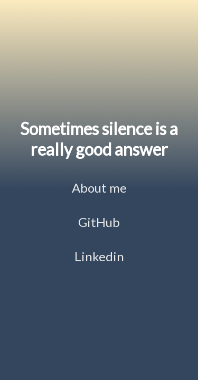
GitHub (99, 222)
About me (99, 187)
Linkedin (99, 256)
